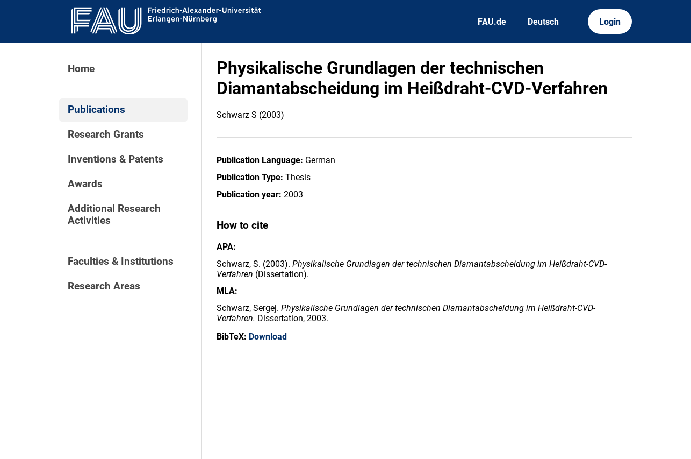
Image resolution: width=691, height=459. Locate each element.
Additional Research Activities (114, 215)
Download (268, 336)
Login (610, 22)
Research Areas (104, 286)
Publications (96, 110)
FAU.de (492, 22)
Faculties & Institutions (121, 261)
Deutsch (543, 22)
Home (81, 69)
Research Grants (106, 134)
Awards (85, 184)
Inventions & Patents (115, 159)
